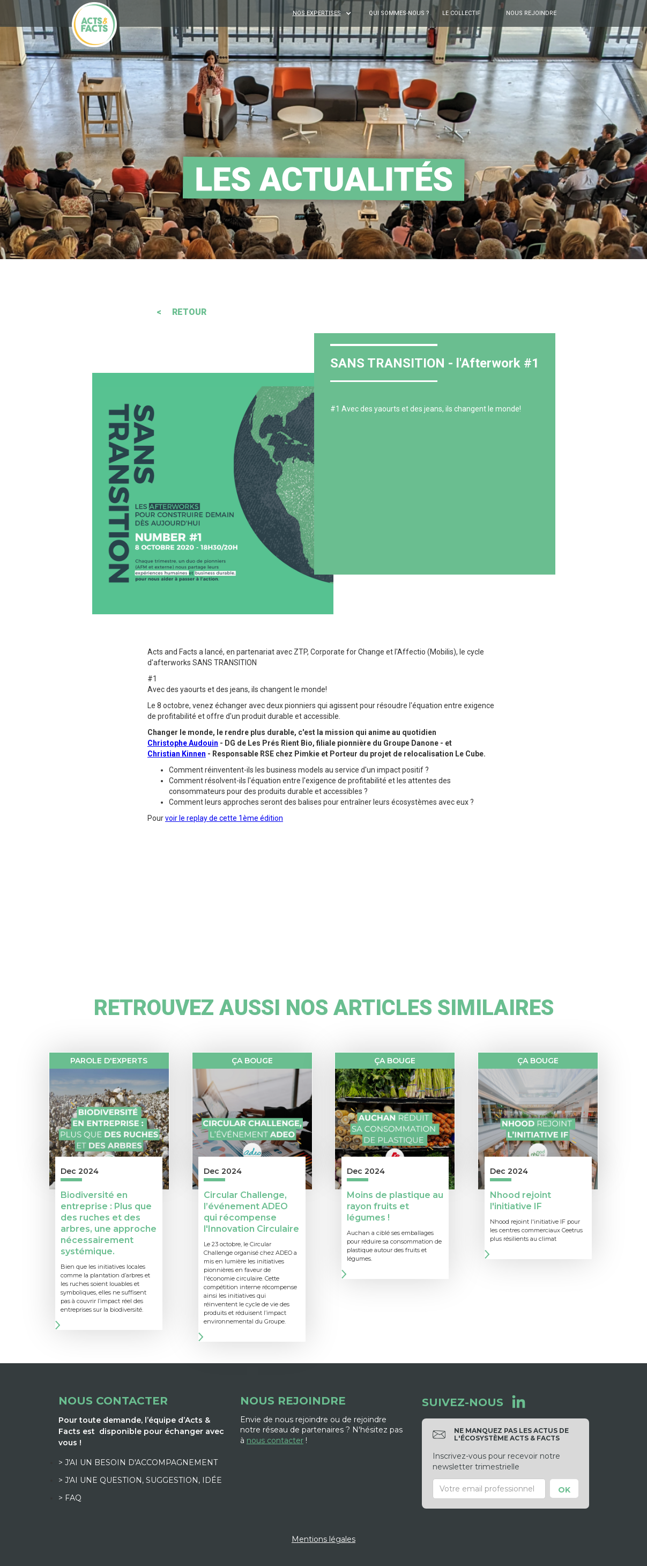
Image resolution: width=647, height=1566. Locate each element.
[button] (323, 13)
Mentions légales (323, 1539)
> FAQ (69, 1498)
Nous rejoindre (531, 13)
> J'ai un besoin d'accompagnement (138, 1462)
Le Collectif (461, 13)
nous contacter (275, 1440)
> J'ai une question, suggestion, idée (140, 1480)
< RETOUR (181, 312)
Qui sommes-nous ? (399, 13)
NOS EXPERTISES (317, 13)
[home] (94, 24)
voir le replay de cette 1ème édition (224, 818)
